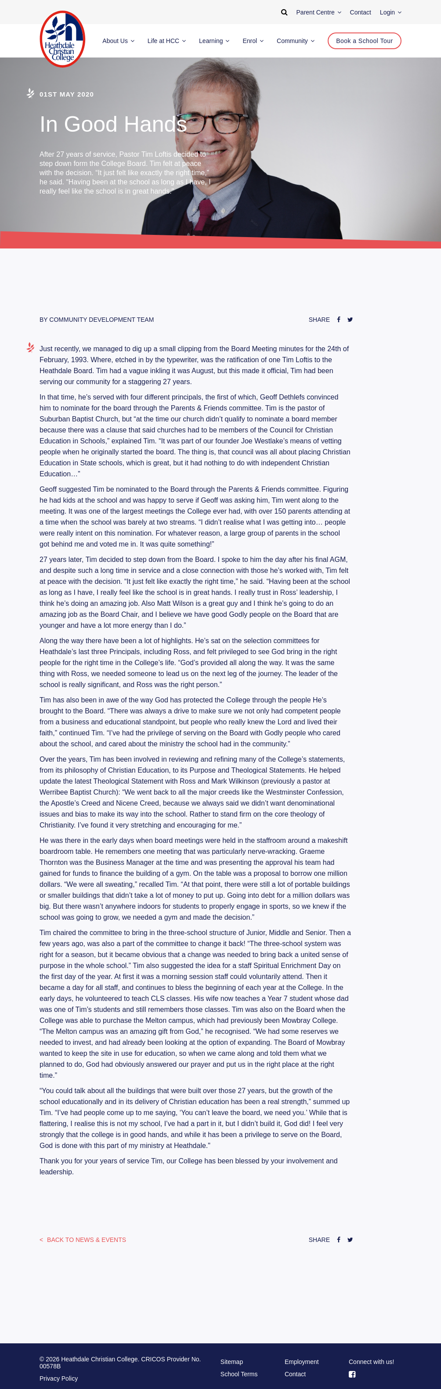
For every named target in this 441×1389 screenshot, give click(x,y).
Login (390, 12)
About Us (118, 41)
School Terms (239, 1374)
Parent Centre (318, 12)
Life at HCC (167, 41)
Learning (214, 41)
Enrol (253, 41)
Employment (302, 1361)
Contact (295, 1374)
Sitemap (231, 1361)
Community (295, 41)
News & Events (85, 1239)
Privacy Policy (59, 1378)
